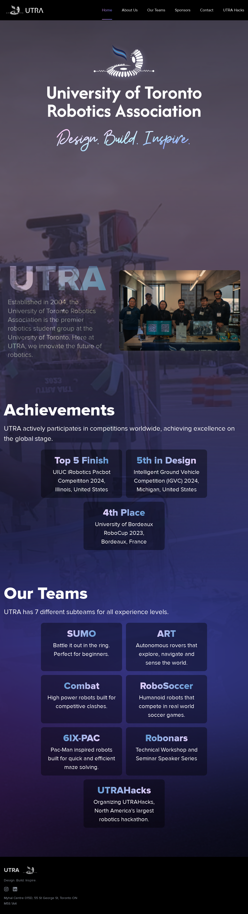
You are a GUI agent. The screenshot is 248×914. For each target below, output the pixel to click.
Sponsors (182, 10)
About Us (130, 10)
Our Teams (156, 10)
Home (107, 10)
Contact (206, 10)
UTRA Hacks (233, 10)
